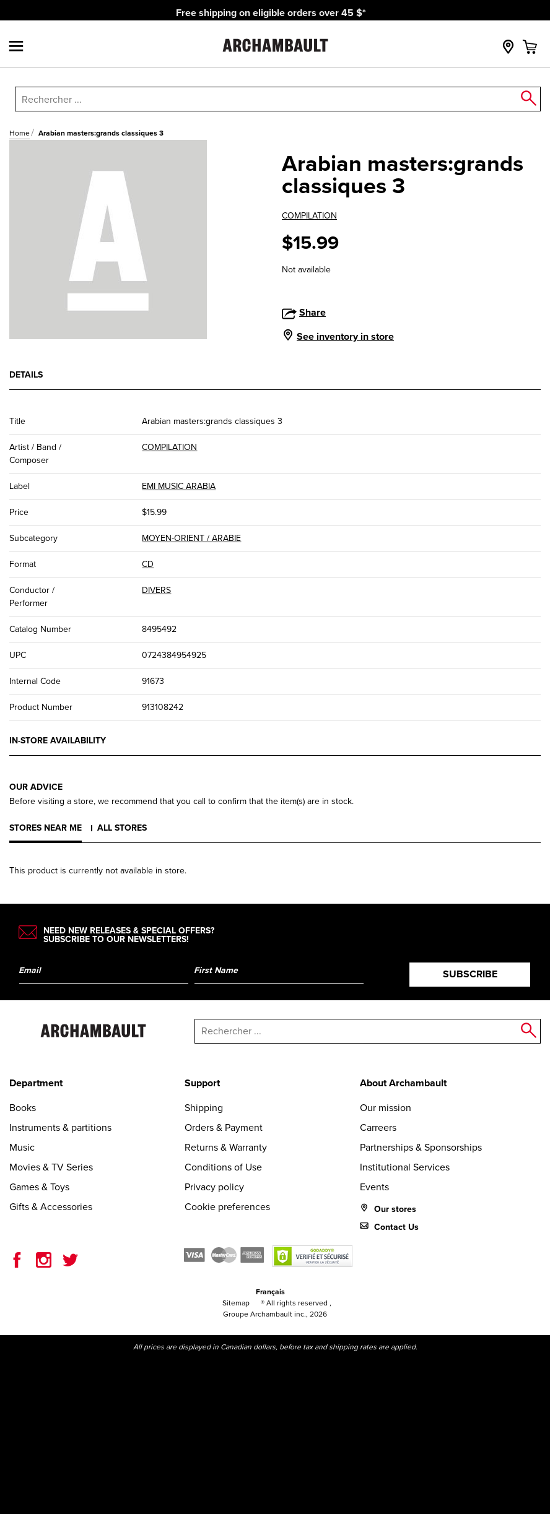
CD (148, 564)
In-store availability (57, 740)
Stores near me (45, 827)
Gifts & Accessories (50, 1207)
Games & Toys (39, 1187)
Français (270, 1291)
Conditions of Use (223, 1167)
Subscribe (470, 974)
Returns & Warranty (226, 1147)
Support (202, 1083)
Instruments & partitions (60, 1127)
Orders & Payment (224, 1127)
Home (19, 133)
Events (374, 1187)
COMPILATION (309, 215)
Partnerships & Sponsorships (421, 1147)
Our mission (385, 1108)
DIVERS (156, 590)
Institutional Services (405, 1167)
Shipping (204, 1108)
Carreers (378, 1127)
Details (26, 374)
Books (22, 1108)
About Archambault (403, 1083)
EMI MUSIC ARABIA (179, 486)
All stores (122, 827)
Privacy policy (214, 1187)
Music (22, 1147)
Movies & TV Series (51, 1167)
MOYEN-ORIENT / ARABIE (191, 538)
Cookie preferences (227, 1207)
